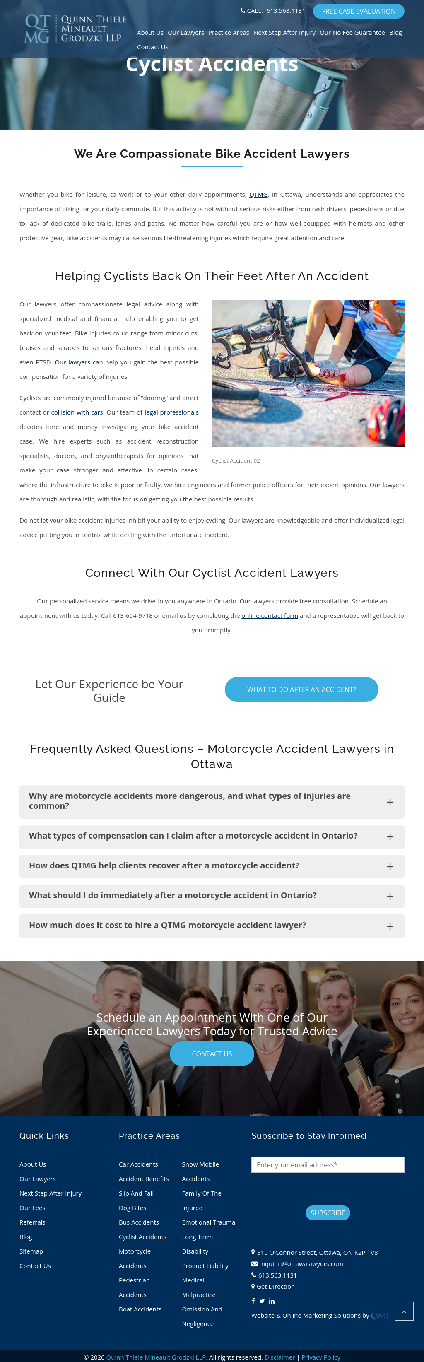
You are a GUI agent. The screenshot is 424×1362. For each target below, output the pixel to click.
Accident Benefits (144, 1178)
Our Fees (32, 1207)
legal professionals (172, 412)
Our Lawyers (186, 32)
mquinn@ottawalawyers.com (301, 1263)
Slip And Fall (136, 1193)
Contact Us (153, 47)
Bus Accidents (139, 1222)
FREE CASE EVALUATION (359, 11)
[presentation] (314, 1189)
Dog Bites (132, 1207)
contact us (212, 1053)
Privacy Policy (320, 1357)
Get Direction (276, 1286)
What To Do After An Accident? (301, 689)
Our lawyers (72, 362)
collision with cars (77, 412)
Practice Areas (228, 32)
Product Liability (205, 1265)
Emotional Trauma (208, 1222)
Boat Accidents (140, 1309)
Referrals (32, 1222)
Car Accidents (138, 1164)
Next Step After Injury (284, 32)
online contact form (269, 615)
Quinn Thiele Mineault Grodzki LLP (156, 1357)
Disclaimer (280, 1357)
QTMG (258, 194)
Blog (395, 32)
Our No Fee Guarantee (352, 32)
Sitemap (31, 1251)
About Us (150, 32)
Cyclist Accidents (142, 1236)
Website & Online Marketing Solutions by (321, 1315)
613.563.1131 (286, 10)
